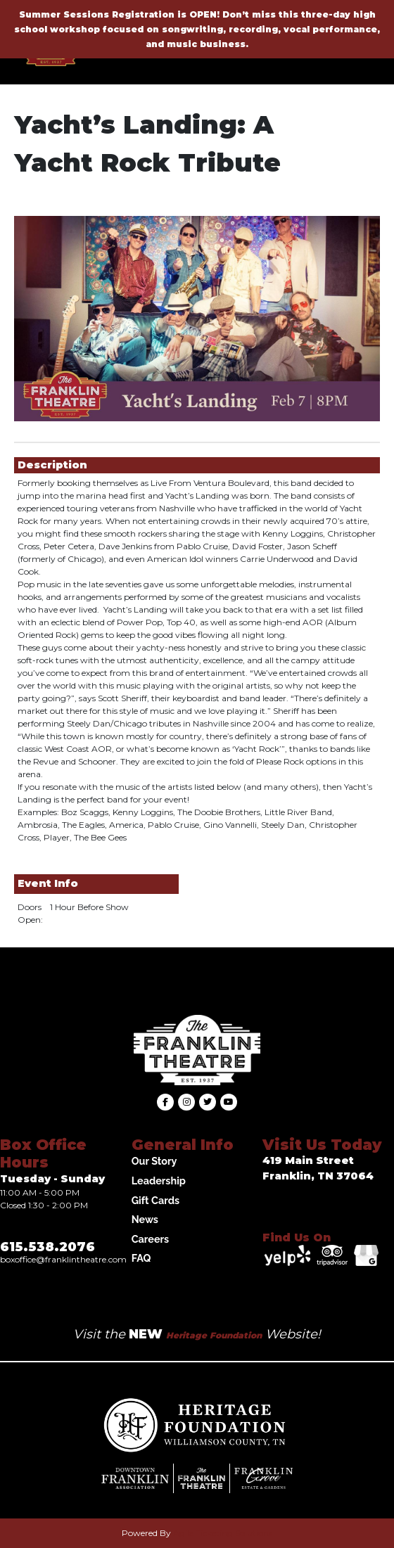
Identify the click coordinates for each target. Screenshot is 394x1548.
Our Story (154, 1161)
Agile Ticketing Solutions (222, 1533)
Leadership (159, 1180)
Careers (151, 1239)
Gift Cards (155, 1200)
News (145, 1219)
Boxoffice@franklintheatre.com (63, 1259)
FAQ (141, 1258)
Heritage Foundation (214, 1335)
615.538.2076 (47, 1247)
